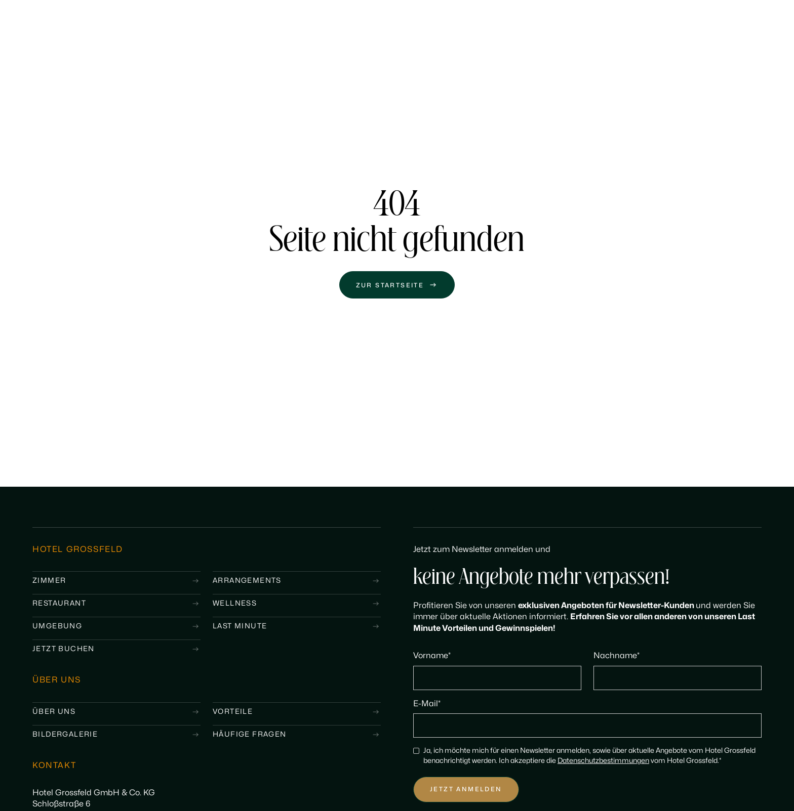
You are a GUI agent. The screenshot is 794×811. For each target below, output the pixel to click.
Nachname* (616, 656)
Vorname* (432, 656)
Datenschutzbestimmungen (603, 760)
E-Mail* (427, 704)
